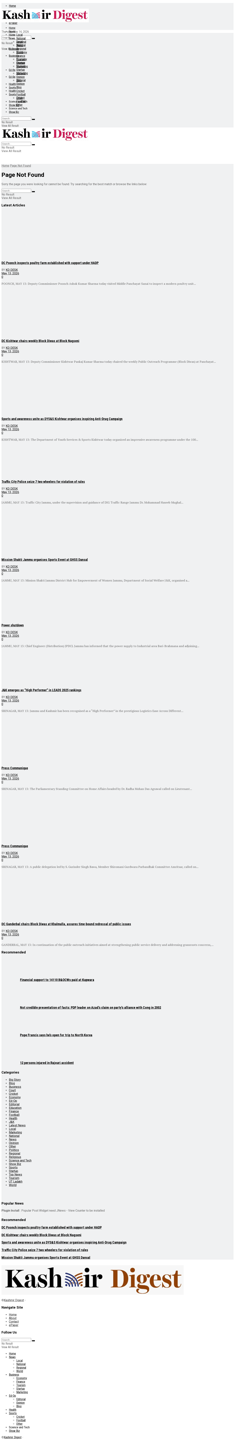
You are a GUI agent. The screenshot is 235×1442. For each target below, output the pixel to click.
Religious (15, 1157)
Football (21, 94)
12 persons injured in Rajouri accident (47, 1063)
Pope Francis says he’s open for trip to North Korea (56, 1035)
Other (19, 105)
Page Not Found (20, 165)
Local (19, 35)
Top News (15, 1174)
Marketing (22, 73)
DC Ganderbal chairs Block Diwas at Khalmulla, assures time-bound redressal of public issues (66, 924)
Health (12, 84)
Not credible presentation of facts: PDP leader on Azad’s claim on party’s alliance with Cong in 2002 (90, 1008)
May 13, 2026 (10, 273)
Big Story (15, 1080)
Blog (18, 87)
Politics (14, 1150)
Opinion (20, 77)
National (21, 38)
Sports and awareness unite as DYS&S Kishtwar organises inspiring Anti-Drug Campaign (62, 419)
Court (12, 1090)
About (12, 1318)
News (12, 31)
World (19, 52)
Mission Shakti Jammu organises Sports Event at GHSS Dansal (44, 560)
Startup (20, 70)
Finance (20, 56)
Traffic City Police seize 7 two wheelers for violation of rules (43, 482)
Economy (21, 59)
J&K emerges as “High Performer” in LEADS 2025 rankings (41, 690)
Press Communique (14, 768)
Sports (12, 87)
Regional (21, 48)
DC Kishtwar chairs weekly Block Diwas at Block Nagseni (40, 341)
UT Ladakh (15, 1181)
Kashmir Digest (14, 1300)
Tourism (21, 66)
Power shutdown (12, 625)
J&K (11, 1122)
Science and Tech (18, 108)
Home (12, 6)
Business (14, 55)
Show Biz (14, 112)
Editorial (21, 80)
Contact (14, 1321)
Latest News (17, 1125)
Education (15, 1108)
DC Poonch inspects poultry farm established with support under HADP (50, 263)
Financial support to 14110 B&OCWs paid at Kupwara (57, 980)
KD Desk (12, 270)
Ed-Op (12, 70)
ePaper (13, 1325)
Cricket (20, 91)
